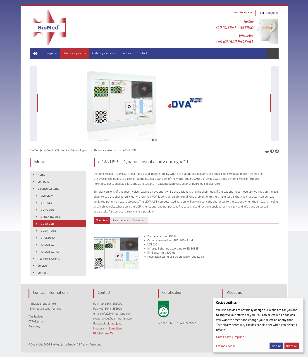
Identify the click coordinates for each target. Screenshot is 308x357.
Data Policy (223, 337)
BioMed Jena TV (103, 333)
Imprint (239, 337)
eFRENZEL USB (50, 217)
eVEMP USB (48, 231)
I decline (276, 346)
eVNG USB (47, 210)
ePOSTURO (48, 238)
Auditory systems (104, 53)
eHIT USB (47, 203)
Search (273, 53)
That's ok (291, 346)
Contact (142, 53)
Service (126, 53)
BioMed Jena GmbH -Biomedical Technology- (58, 150)
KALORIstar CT (50, 252)
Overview (47, 196)
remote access (242, 12)
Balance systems (74, 53)
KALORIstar (48, 245)
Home (34, 50)
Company (50, 53)
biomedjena (114, 323)
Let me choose (226, 346)
